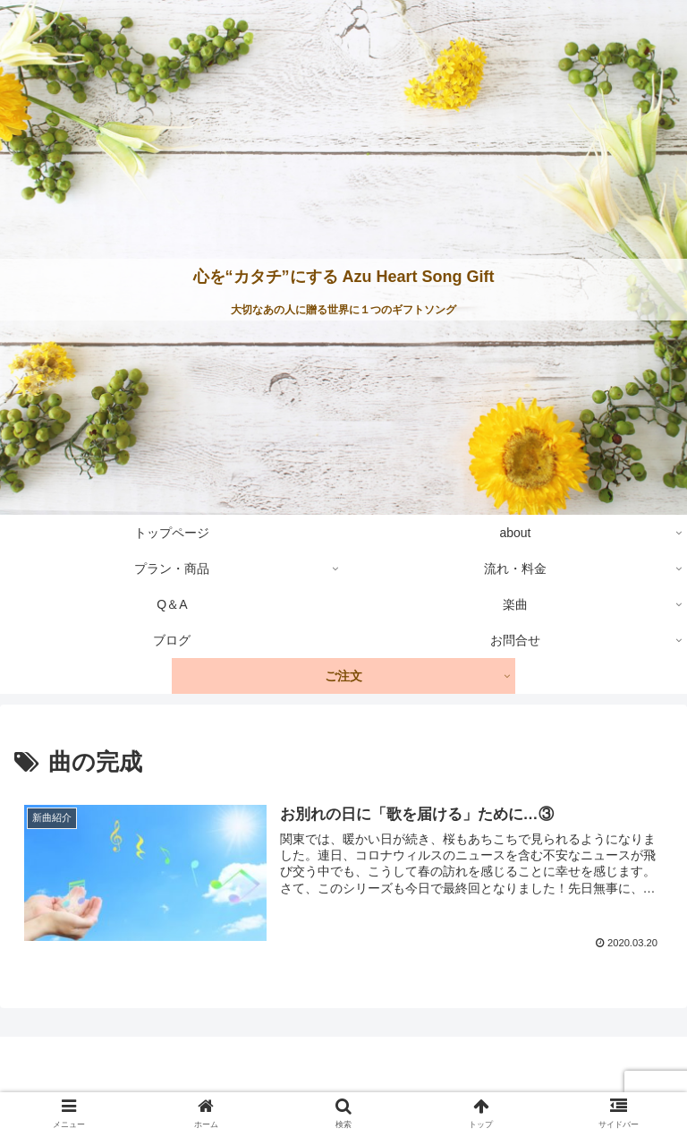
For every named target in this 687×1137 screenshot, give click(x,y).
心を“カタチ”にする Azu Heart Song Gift (344, 277)
